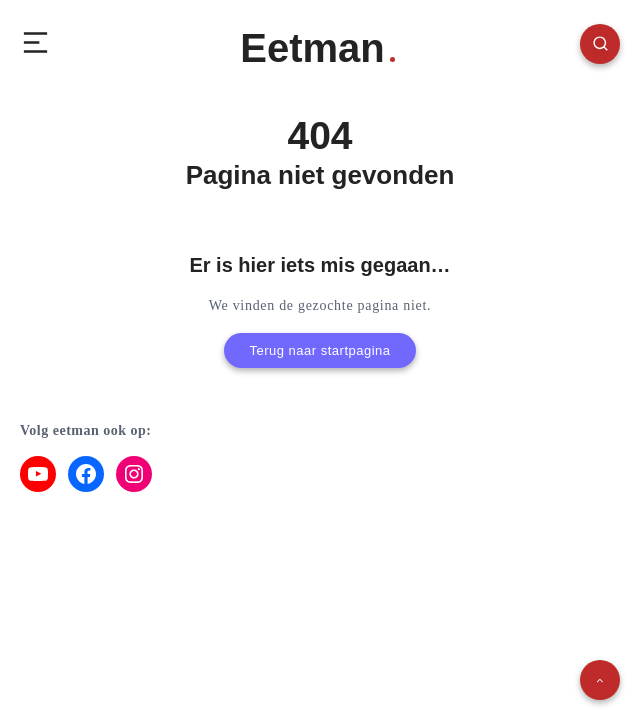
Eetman (317, 48)
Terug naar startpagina (319, 350)
